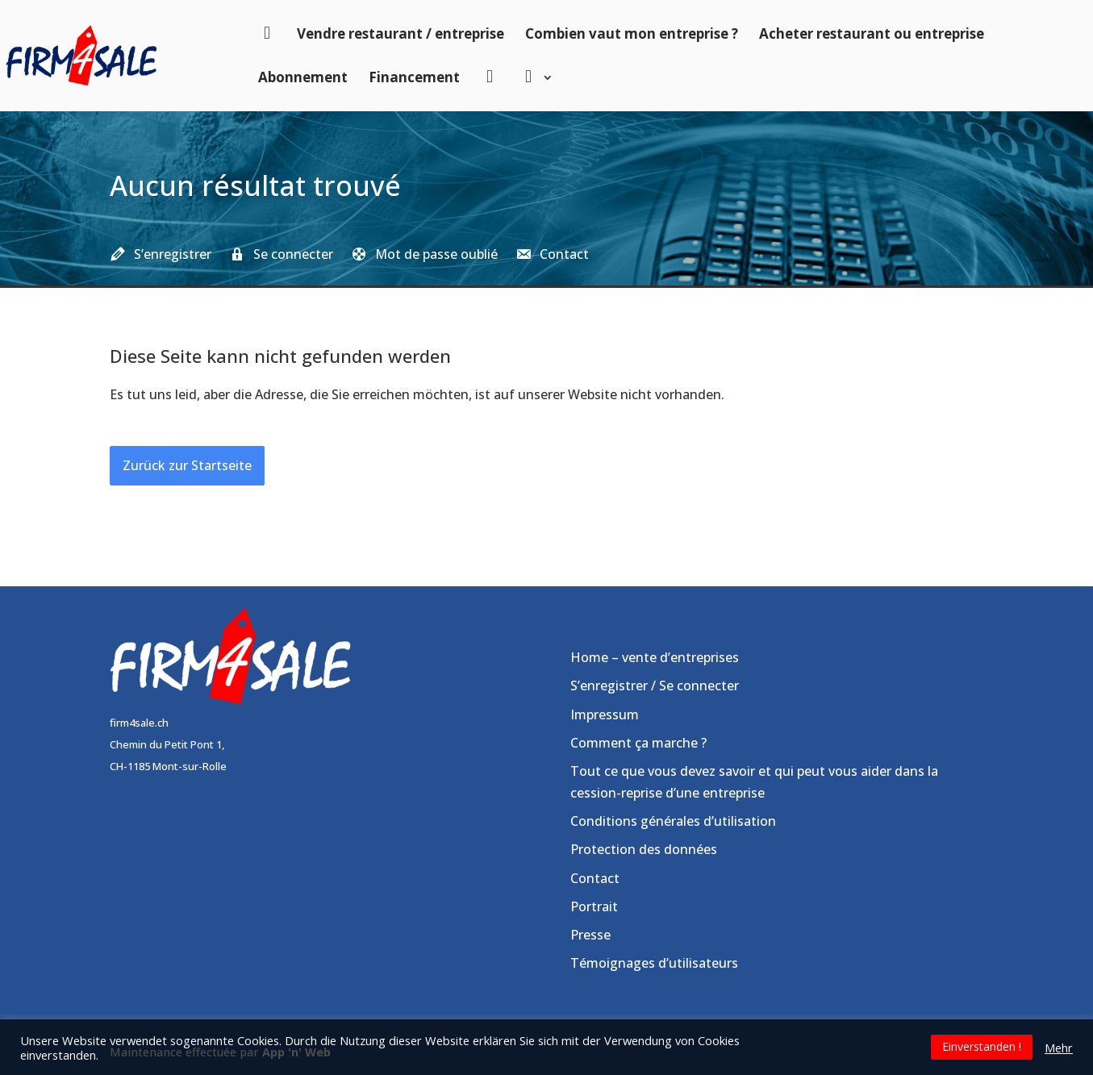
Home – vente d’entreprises (654, 657)
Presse (590, 935)
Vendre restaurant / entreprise (400, 33)
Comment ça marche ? (638, 743)
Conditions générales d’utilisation (673, 821)
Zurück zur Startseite (187, 465)
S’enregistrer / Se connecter (654, 685)
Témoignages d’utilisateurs (654, 963)
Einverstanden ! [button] (981, 1046)
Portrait (594, 906)
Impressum (604, 714)
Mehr (1059, 1047)
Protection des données (643, 849)
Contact (595, 878)
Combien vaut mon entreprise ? (631, 33)
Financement (414, 77)
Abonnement (303, 77)
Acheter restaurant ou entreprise (871, 33)
